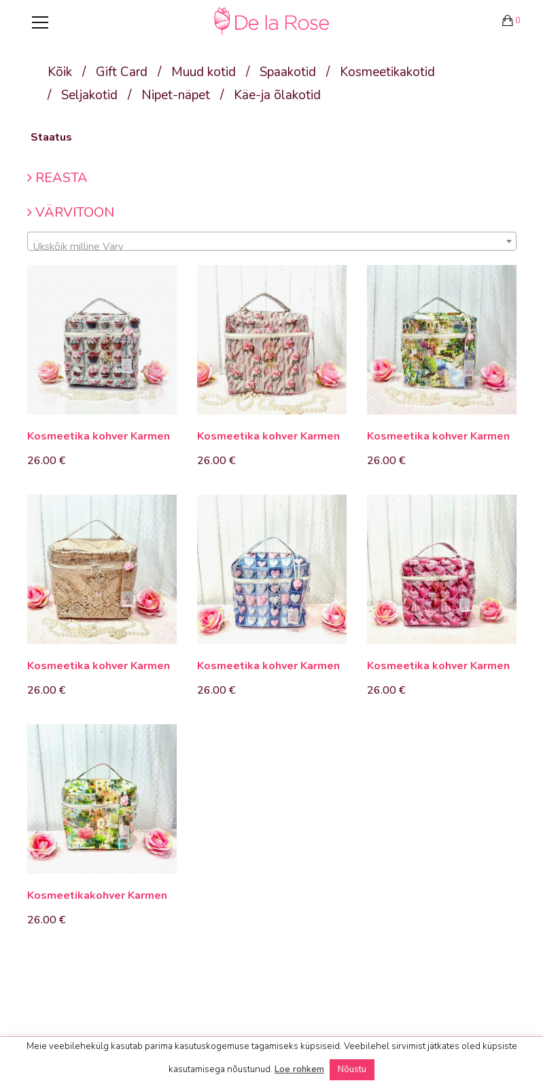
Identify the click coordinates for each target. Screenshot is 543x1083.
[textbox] (272, 247)
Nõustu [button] (352, 1069)
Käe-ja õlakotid (277, 95)
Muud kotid (203, 72)
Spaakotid (288, 72)
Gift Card (121, 72)
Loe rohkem (299, 1069)
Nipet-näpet (175, 95)
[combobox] (271, 241)
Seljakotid (89, 95)
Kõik (60, 72)
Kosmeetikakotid (387, 72)
